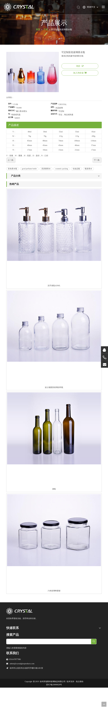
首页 (8, 633)
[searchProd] (48, 667)
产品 (8, 642)
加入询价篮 (80, 73)
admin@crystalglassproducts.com (22, 690)
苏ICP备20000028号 (54, 711)
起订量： (11, 117)
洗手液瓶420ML (54, 286)
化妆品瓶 (76, 169)
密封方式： (12, 110)
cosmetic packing (61, 169)
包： (9, 114)
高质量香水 (46, 169)
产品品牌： (55, 104)
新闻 (8, 650)
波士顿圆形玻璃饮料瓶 (54, 387)
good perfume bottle (29, 169)
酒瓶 (54, 489)
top (103, 704)
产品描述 (13, 125)
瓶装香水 (88, 169)
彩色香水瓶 (12, 169)
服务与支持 (10, 646)
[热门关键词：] (93, 667)
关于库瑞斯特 (11, 637)
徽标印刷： (55, 110)
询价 (80, 66)
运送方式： (55, 114)
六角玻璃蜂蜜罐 (54, 591)
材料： (53, 107)
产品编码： (12, 107)
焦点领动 (79, 708)
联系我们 (10, 655)
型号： (10, 104)
